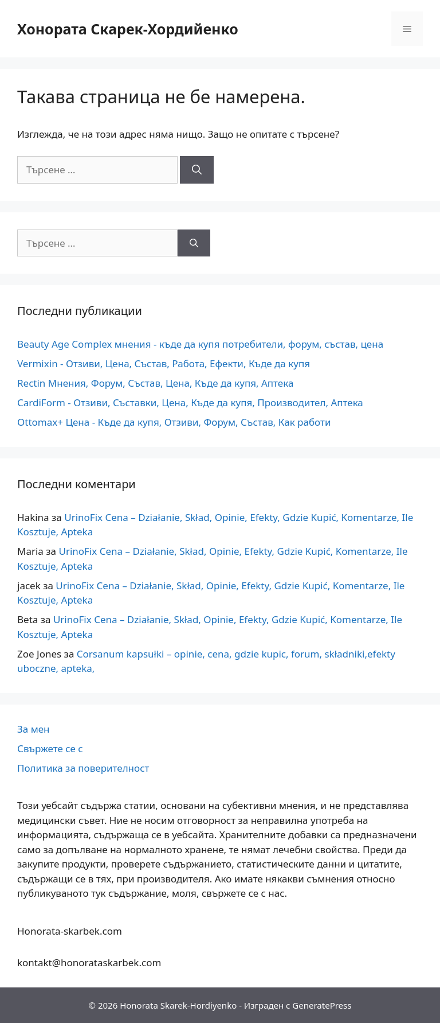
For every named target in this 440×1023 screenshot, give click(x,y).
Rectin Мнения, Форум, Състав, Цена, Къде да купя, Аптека (155, 383)
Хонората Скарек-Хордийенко (127, 28)
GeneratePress (321, 1005)
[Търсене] (197, 170)
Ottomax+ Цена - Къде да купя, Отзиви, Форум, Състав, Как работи (174, 422)
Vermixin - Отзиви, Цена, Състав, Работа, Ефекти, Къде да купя (163, 363)
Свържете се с (50, 748)
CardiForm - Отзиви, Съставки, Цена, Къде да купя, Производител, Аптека (190, 402)
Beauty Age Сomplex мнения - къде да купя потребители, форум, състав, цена (200, 344)
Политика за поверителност (83, 768)
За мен (33, 729)
